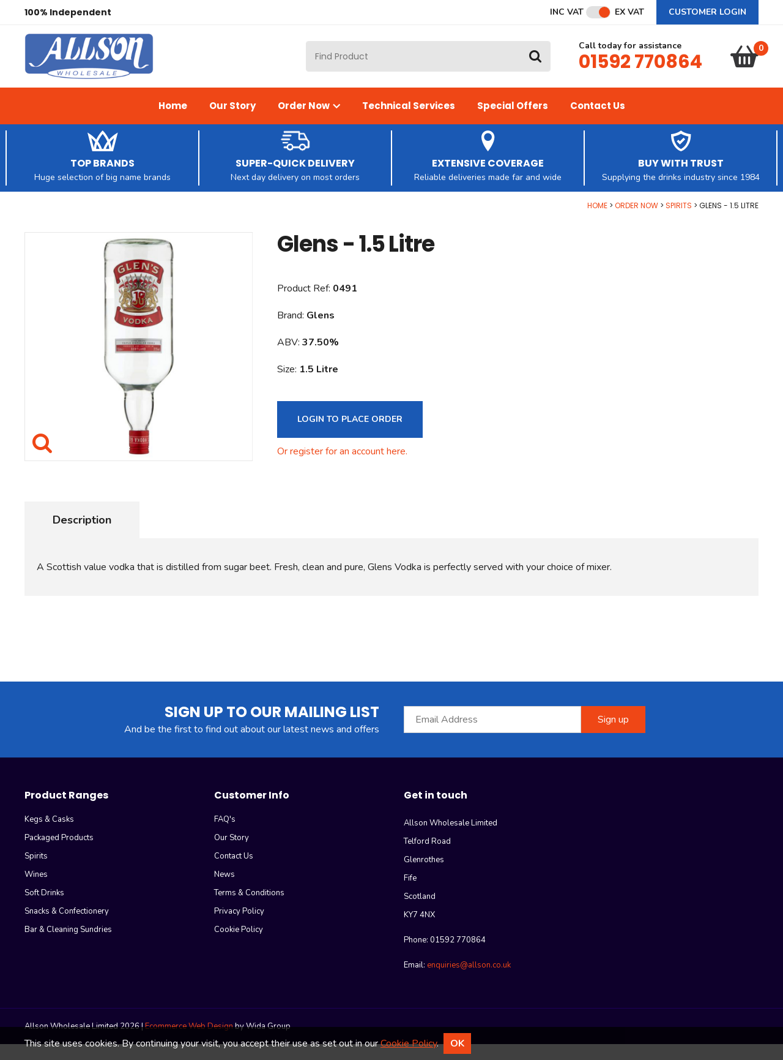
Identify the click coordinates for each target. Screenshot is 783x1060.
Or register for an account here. (342, 467)
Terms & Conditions (249, 908)
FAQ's (225, 835)
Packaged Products (59, 853)
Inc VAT (567, 12)
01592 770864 (640, 70)
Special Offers (512, 121)
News (224, 890)
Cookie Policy (238, 945)
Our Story (232, 121)
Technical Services (408, 121)
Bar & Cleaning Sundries (68, 945)
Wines (36, 890)
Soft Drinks (44, 908)
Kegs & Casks (49, 835)
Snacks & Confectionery (66, 927)
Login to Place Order (350, 435)
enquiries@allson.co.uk (469, 981)
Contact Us (597, 121)
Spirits (679, 221)
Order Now (309, 121)
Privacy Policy (239, 927)
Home (172, 121)
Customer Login (707, 12)
